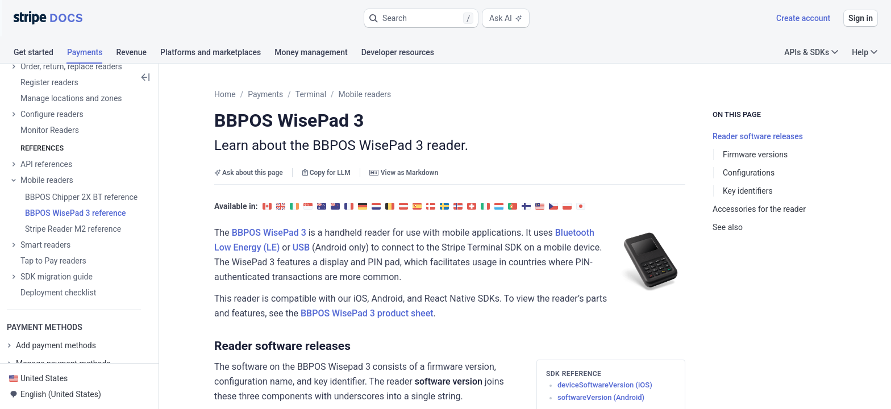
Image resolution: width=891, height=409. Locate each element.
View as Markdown (403, 172)
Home (225, 94)
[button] (421, 18)
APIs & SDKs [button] (811, 52)
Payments (265, 94)
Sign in (860, 18)
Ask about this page (248, 173)
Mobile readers (365, 94)
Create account (803, 18)
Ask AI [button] (505, 18)
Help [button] (864, 52)
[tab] (40, 54)
